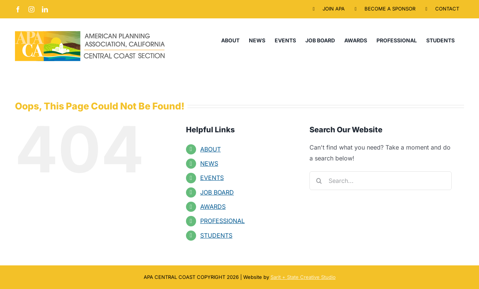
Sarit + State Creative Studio (303, 277)
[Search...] (380, 180)
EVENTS (212, 177)
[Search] (318, 180)
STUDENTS (216, 235)
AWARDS (213, 206)
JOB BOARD (217, 192)
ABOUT (210, 149)
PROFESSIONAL (222, 221)
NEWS (209, 163)
